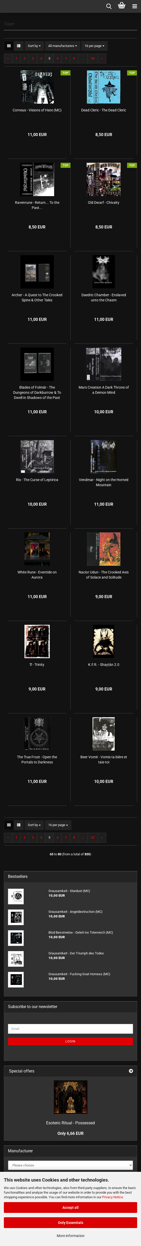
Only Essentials (70, 1223)
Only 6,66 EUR (70, 1133)
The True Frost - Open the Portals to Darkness (37, 759)
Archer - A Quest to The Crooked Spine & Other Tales (37, 297)
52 (93, 58)
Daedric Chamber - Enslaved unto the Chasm (103, 297)
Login (70, 1041)
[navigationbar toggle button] (134, 6)
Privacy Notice (112, 1197)
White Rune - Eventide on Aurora (37, 574)
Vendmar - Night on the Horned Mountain (103, 482)
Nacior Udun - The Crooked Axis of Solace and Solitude (104, 574)
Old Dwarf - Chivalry (103, 202)
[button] (9, 46)
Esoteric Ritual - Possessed (70, 1122)
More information (71, 1236)
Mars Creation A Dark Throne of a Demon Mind (104, 390)
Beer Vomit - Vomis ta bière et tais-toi (103, 759)
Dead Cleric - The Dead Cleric (103, 110)
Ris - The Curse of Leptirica (37, 480)
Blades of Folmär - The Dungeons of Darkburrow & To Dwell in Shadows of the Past (37, 392)
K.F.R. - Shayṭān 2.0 (103, 665)
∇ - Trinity (37, 665)
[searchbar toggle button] (108, 6)
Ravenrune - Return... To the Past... (37, 205)
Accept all (70, 1207)
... (83, 58)
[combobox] (34, 46)
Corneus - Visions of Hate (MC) (37, 110)
